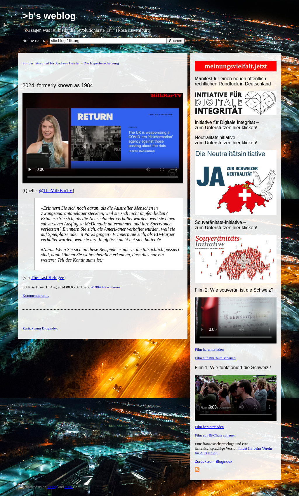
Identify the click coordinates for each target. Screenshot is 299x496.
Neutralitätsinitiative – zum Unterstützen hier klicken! (226, 140)
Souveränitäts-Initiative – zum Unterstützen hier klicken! (226, 225)
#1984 (96, 287)
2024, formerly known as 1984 (57, 85)
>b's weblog (49, 15)
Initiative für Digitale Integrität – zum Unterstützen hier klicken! (227, 125)
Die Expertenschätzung (101, 63)
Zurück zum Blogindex (213, 461)
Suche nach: (33, 40)
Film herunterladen (209, 349)
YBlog (52, 487)
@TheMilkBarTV (55, 190)
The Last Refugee (47, 277)
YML (69, 487)
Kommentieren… (35, 295)
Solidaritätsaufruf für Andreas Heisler (51, 63)
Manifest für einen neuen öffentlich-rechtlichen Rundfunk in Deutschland (233, 81)
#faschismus (111, 287)
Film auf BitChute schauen (215, 358)
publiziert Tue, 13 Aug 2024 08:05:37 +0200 (56, 287)
